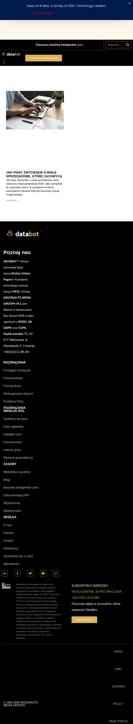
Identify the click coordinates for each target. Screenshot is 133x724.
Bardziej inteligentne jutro (20, 448)
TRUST (118, 699)
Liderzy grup (12, 410)
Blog (6, 440)
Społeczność (12, 471)
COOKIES (118, 646)
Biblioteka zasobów (16, 432)
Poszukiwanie (13, 338)
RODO (118, 611)
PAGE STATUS (118, 681)
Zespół (8, 501)
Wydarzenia (11, 463)
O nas (7, 485)
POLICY (118, 664)
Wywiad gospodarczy (18, 418)
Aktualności (11, 524)
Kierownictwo (12, 402)
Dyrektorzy (10, 508)
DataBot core (12, 394)
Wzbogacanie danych (18, 354)
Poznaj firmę (12, 346)
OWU (118, 629)
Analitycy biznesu (15, 379)
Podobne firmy (13, 361)
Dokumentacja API (16, 455)
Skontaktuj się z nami (18, 516)
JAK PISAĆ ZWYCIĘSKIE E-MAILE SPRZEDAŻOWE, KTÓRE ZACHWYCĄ (34, 134)
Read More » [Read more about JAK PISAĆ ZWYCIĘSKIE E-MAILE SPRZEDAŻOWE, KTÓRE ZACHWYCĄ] (12, 161)
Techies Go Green (118, 716)
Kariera (8, 493)
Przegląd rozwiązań (17, 330)
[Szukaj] (127, 5)
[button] (4, 22)
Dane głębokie (13, 387)
